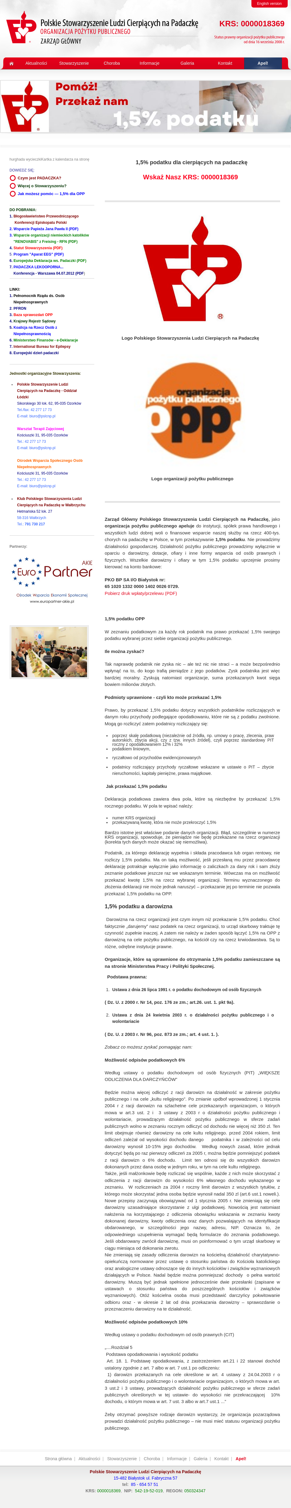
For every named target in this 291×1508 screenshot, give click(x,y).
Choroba (152, 1458)
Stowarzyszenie (122, 1458)
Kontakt (221, 1458)
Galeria (200, 1458)
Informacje (177, 1458)
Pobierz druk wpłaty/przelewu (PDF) (141, 593)
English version (269, 4)
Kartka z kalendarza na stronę (65, 159)
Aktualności (89, 1458)
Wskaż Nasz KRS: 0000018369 (190, 177)
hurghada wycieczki (25, 159)
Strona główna (58, 1458)
